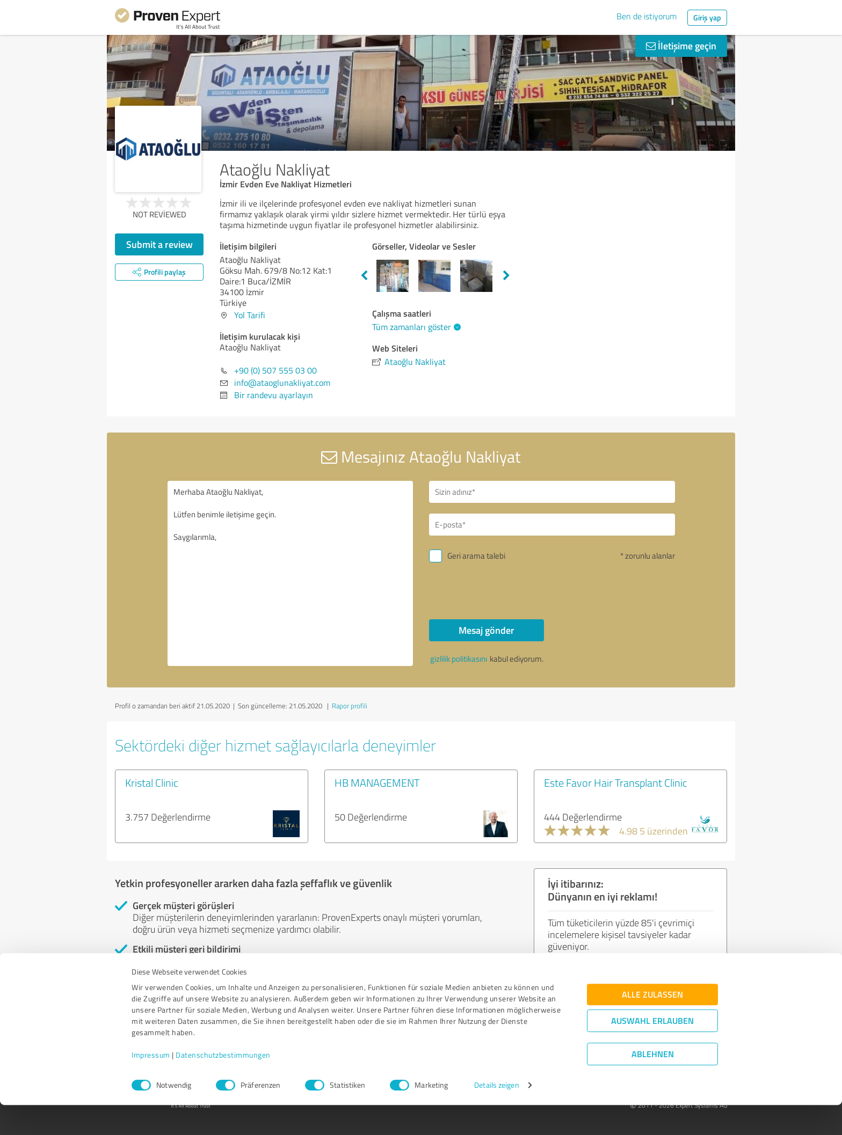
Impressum (151, 1085)
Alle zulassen (652, 1024)
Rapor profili (349, 706)
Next (506, 275)
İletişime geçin (681, 46)
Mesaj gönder (486, 630)
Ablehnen (653, 1084)
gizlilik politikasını (458, 658)
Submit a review (159, 244)
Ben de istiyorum (646, 16)
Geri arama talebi (476, 555)
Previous (364, 275)
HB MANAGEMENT (377, 782)
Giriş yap (707, 17)
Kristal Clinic (151, 782)
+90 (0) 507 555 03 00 (275, 370)
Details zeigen (496, 1115)
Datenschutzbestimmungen (223, 1085)
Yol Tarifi (249, 315)
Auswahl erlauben (652, 1050)
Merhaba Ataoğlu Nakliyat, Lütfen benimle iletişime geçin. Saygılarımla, (290, 573)
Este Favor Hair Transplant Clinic (615, 782)
